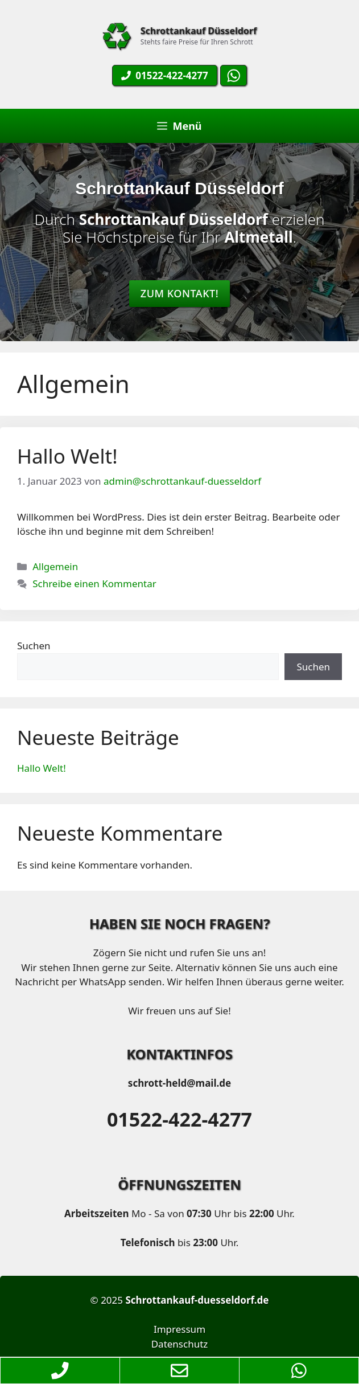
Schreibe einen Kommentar (94, 583)
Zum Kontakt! (179, 293)
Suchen (34, 645)
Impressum (179, 1329)
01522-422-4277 (179, 1119)
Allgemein (55, 566)
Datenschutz (179, 1343)
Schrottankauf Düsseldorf (199, 30)
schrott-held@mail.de (179, 1083)
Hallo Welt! (67, 456)
